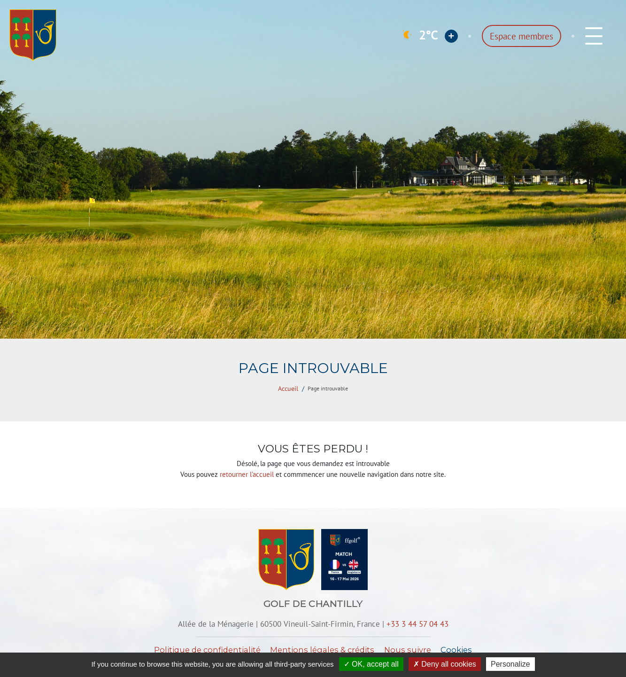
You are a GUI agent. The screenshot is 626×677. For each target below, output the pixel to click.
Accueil (288, 388)
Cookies (456, 649)
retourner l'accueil (247, 474)
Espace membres (521, 36)
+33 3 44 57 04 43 (417, 624)
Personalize (510, 664)
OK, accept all (371, 664)
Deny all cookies (444, 664)
